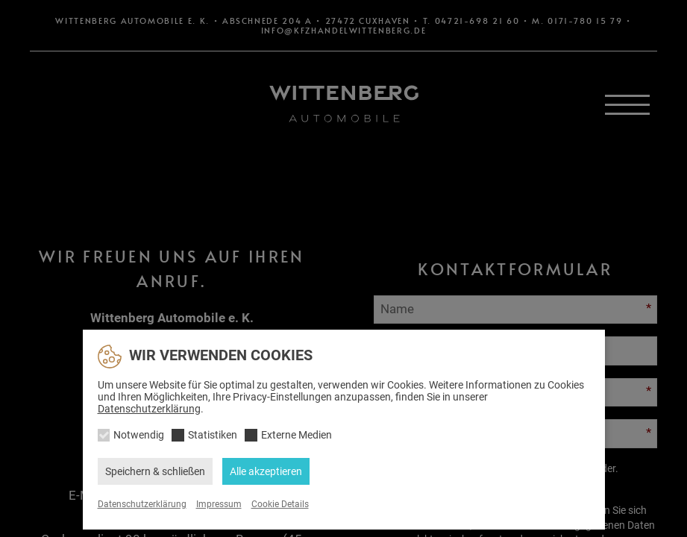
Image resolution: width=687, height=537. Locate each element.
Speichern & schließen (155, 471)
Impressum (219, 504)
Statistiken (212, 435)
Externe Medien (296, 435)
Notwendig (138, 435)
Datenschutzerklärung (149, 409)
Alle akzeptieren (266, 471)
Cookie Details (280, 504)
